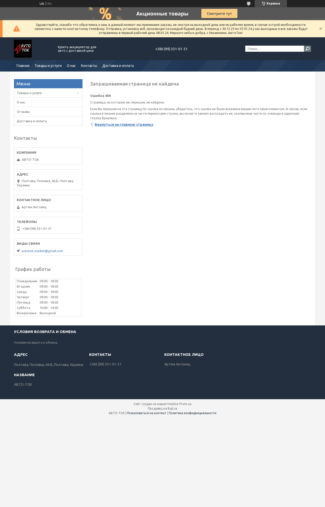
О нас (71, 66)
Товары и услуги (48, 66)
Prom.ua (185, 404)
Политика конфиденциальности (192, 413)
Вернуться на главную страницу (124, 125)
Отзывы (23, 111)
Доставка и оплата (118, 66)
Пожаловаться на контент (146, 413)
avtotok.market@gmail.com (42, 251)
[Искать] (307, 49)
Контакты (89, 66)
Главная (23, 66)
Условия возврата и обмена (35, 342)
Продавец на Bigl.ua (162, 408)
